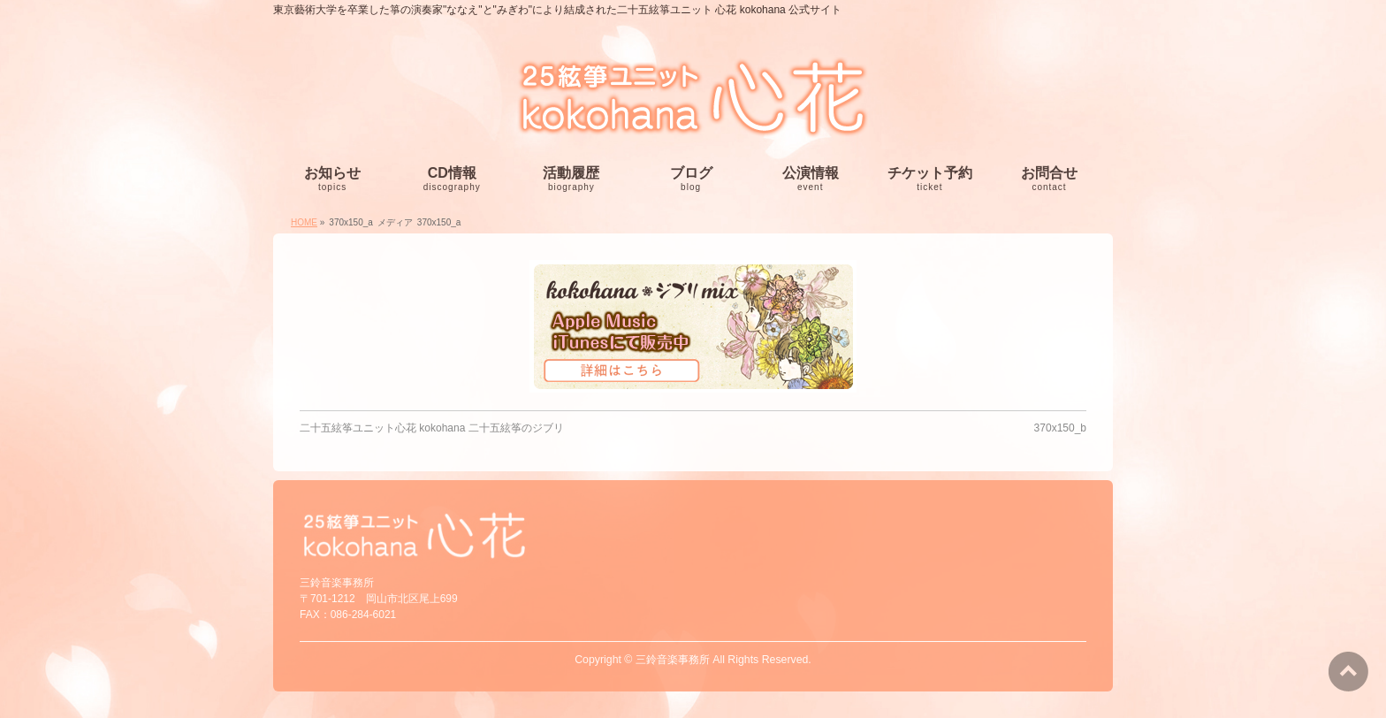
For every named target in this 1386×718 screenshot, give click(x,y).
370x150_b (1060, 428)
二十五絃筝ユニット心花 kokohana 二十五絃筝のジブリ (432, 428)
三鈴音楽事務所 (673, 659)
